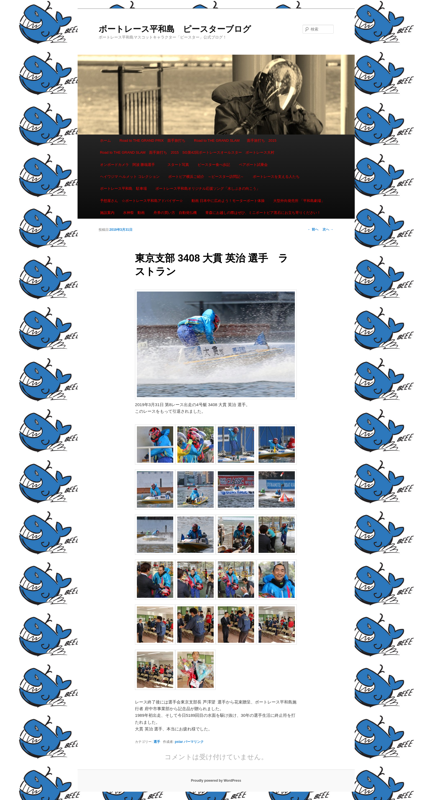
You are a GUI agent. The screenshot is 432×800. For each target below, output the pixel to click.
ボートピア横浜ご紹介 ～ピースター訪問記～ (206, 176)
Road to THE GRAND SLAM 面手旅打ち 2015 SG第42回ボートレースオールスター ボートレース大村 (187, 152)
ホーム (105, 140)
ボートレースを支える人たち (276, 176)
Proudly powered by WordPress (216, 781)
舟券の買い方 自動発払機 (175, 213)
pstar (179, 742)
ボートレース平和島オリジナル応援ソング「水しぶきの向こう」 (207, 188)
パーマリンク (194, 742)
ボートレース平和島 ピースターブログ (175, 29)
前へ (313, 229)
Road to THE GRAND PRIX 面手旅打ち (152, 140)
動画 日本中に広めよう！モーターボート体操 (228, 201)
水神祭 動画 (134, 213)
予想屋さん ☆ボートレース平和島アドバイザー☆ (141, 201)
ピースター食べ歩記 (214, 165)
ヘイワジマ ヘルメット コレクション (130, 176)
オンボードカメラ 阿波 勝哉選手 (129, 165)
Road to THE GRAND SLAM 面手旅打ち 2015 (235, 140)
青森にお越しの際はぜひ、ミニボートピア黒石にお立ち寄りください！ (263, 213)
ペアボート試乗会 (253, 165)
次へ (328, 229)
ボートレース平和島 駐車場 (123, 188)
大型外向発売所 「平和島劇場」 (299, 201)
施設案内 (107, 213)
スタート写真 (178, 165)
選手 (157, 742)
